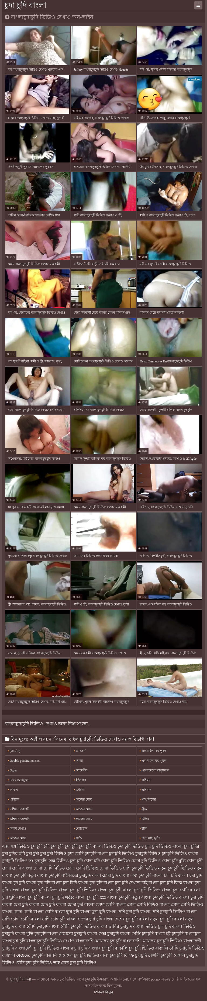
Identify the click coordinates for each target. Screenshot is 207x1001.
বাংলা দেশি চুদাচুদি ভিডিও (162, 911)
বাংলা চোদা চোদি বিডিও (137, 904)
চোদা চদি (92, 860)
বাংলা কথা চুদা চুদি (135, 875)
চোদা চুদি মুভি (174, 860)
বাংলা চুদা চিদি (64, 882)
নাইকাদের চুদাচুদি (76, 875)
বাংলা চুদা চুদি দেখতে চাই (125, 882)
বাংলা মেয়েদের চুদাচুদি (66, 933)
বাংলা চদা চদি (165, 875)
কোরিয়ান (80, 828)
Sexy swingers (18, 780)
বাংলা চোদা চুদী (69, 904)
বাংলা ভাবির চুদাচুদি (114, 926)
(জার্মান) (14, 751)
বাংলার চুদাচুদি (101, 948)
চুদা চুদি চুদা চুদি (64, 846)
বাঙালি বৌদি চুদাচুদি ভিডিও (180, 948)
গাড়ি (78, 838)
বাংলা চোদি (43, 911)
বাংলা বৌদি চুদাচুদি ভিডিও (72, 926)
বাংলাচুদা (193, 933)
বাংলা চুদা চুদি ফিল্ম (165, 882)
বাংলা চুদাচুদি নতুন (123, 897)
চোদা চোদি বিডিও (49, 868)
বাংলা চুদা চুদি (90, 882)
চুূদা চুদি (76, 860)
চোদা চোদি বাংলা (17, 868)
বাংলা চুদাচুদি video (58, 897)
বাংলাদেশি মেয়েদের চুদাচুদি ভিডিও (152, 940)
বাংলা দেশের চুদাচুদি (120, 919)
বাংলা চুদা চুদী (109, 890)
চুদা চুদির (191, 846)
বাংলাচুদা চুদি (13, 940)
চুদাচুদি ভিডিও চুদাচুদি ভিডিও (135, 853)
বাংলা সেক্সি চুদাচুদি (137, 933)
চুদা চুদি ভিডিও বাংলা (164, 846)
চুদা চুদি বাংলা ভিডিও (97, 846)
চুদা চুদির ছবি (13, 853)
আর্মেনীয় (80, 770)
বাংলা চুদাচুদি (28, 897)
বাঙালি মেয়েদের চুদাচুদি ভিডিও (71, 955)
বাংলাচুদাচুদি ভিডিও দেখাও (50, 940)
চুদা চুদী (32, 853)
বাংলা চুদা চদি (38, 882)
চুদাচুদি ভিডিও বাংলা (180, 853)
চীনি (143, 828)
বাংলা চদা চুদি (190, 875)
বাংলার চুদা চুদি (73, 948)
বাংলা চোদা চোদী (17, 911)
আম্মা (78, 761)
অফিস (13, 790)
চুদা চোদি (76, 853)
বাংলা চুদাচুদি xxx (90, 897)
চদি (47, 846)
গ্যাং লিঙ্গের (148, 799)
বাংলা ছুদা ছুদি (92, 911)
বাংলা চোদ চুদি (42, 904)
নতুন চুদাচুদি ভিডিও (175, 868)
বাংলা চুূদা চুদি (191, 897)
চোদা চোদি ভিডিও (82, 868)
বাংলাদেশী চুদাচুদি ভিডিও (37, 948)
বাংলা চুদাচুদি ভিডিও (159, 897)
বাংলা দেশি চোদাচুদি (48, 919)
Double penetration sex (24, 761)
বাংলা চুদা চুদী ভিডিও (141, 890)
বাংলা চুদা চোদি (175, 890)
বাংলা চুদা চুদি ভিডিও (77, 890)
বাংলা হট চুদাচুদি (169, 933)
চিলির (144, 819)
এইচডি (79, 790)
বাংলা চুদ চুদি (13, 882)
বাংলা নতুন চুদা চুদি (156, 919)
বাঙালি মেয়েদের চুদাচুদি (22, 955)
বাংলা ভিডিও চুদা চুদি (152, 926)
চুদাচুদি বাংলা (96, 853)
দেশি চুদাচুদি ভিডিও (140, 868)
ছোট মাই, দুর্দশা (150, 838)
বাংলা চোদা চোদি (99, 904)
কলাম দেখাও (17, 828)
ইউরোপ (80, 780)
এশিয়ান (145, 780)
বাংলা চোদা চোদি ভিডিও (181, 904)
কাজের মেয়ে (17, 838)
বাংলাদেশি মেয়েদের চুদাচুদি (98, 940)
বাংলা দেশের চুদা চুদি (84, 919)
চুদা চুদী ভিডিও (53, 853)
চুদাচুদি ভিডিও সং (17, 860)
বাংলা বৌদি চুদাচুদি (31, 926)
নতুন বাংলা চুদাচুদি (43, 875)
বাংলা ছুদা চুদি (67, 911)
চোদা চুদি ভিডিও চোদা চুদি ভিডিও (131, 860)
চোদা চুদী (195, 860)
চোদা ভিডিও (110, 868)
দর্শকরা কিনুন (103, 992)
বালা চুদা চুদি (111, 955)
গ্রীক (143, 809)
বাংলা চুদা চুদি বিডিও (38, 890)
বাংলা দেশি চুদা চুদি (122, 911)
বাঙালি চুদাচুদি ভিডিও (134, 948)
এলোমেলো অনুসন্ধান (154, 770)
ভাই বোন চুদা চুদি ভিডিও (74, 962)
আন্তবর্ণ (79, 751)
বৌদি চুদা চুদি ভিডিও (34, 962)
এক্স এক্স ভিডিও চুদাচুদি (22, 846)
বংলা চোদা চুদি (105, 875)
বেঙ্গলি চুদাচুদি (160, 955)
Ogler (12, 770)
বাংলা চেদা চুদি (15, 904)
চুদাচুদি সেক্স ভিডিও (51, 860)
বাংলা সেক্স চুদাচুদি (103, 933)
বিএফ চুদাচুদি (135, 955)
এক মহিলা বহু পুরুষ (153, 751)
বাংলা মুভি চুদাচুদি (30, 933)
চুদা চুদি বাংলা (25, 5)
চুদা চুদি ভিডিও (131, 846)
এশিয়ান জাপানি (19, 809)
